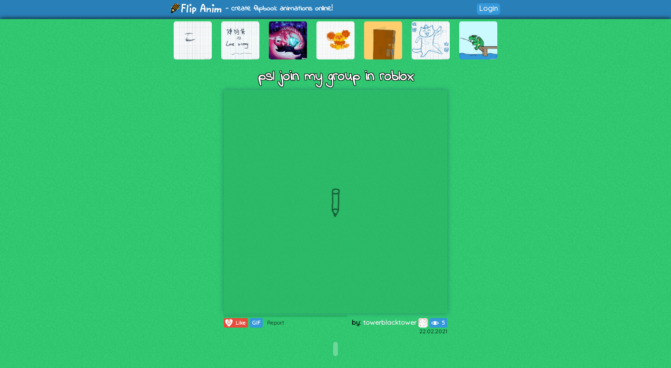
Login (488, 8)
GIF (256, 323)
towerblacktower (395, 322)
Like (235, 323)
